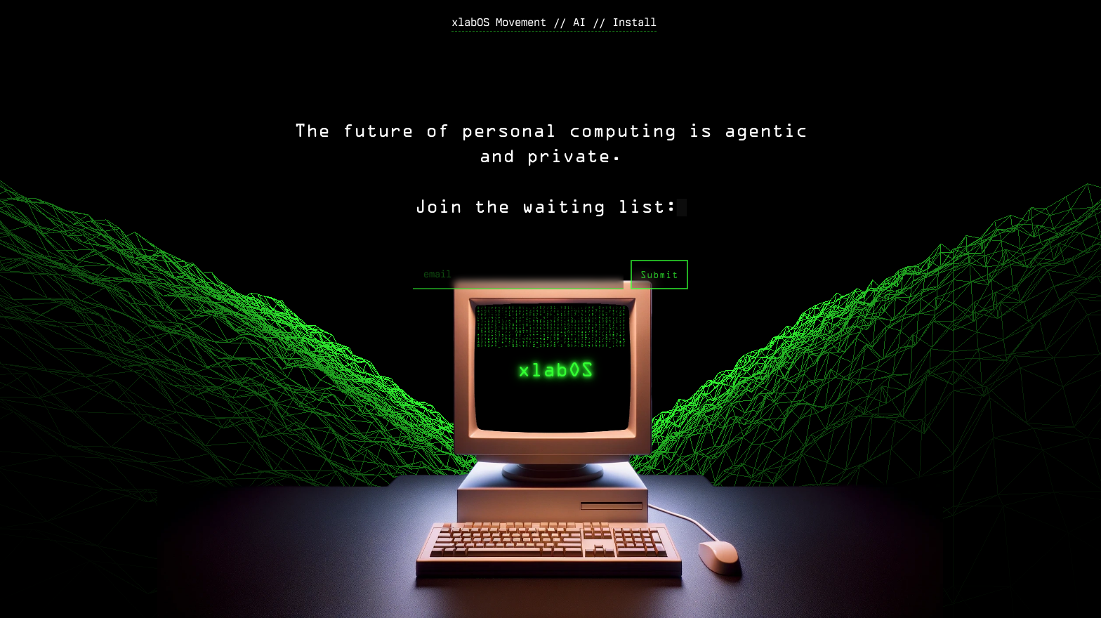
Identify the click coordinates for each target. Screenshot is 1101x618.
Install (634, 22)
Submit (659, 276)
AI (579, 22)
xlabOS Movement (498, 22)
